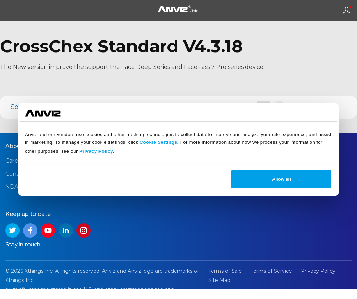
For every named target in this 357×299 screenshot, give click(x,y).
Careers (15, 160)
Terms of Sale (225, 271)
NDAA (13, 186)
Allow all (281, 179)
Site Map (219, 280)
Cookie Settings (158, 142)
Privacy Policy (96, 151)
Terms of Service (272, 271)
